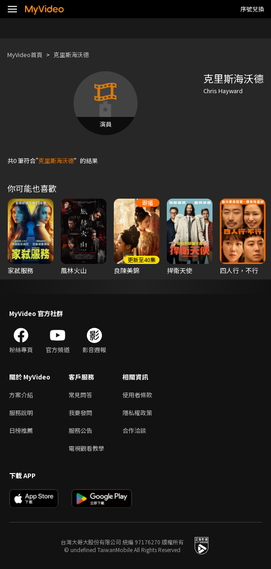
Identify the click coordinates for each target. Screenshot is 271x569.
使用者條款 (137, 394)
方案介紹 (21, 394)
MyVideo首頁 (25, 54)
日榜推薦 (21, 430)
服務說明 (21, 412)
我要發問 (80, 412)
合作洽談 (134, 430)
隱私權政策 (137, 412)
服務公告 (80, 430)
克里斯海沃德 (71, 54)
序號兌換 (252, 9)
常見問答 (80, 394)
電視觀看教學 (86, 448)
